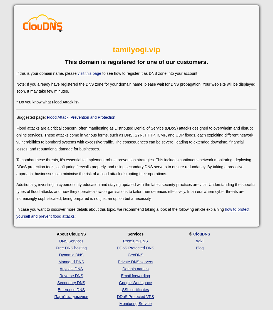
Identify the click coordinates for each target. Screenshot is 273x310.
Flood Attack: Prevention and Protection (81, 117)
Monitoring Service (136, 303)
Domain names (135, 269)
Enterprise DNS (71, 289)
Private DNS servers (135, 262)
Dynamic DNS (71, 255)
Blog (199, 248)
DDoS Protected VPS (135, 296)
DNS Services (71, 241)
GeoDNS (135, 255)
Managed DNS (71, 262)
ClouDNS (201, 234)
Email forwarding (135, 276)
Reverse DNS (71, 276)
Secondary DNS (71, 283)
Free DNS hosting (71, 248)
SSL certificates (135, 289)
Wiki (199, 241)
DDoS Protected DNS (135, 248)
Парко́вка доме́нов (71, 296)
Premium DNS (135, 241)
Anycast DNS (71, 269)
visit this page (89, 73)
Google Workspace (135, 283)
